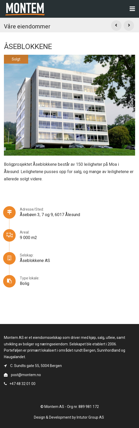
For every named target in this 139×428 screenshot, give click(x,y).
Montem (25, 8)
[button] (116, 25)
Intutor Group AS (90, 417)
